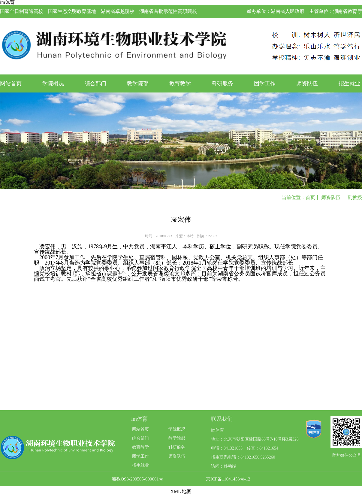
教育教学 (180, 83)
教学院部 (138, 83)
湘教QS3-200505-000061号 (137, 479)
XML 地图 (181, 491)
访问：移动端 (223, 466)
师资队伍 (307, 83)
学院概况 (53, 83)
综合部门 (95, 83)
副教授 (355, 197)
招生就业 (349, 83)
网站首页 (11, 83)
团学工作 (265, 83)
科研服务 (222, 83)
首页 (310, 197)
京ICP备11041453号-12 (228, 479)
